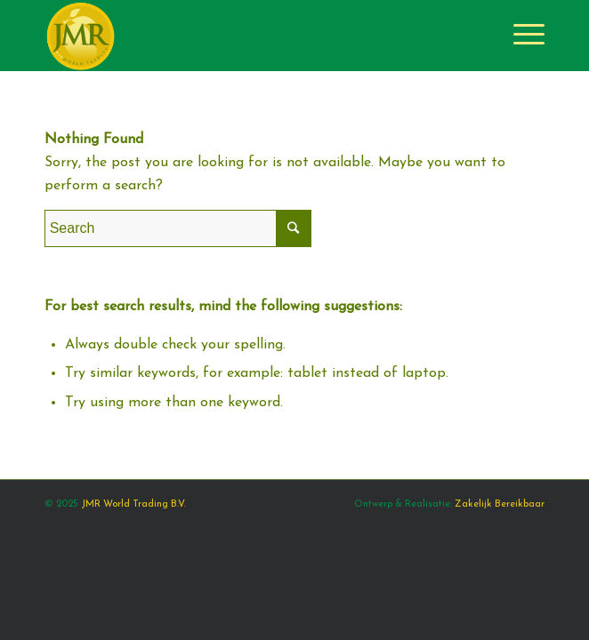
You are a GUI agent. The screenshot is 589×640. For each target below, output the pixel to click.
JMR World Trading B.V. (133, 504)
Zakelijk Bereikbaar (500, 504)
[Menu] (520, 35)
